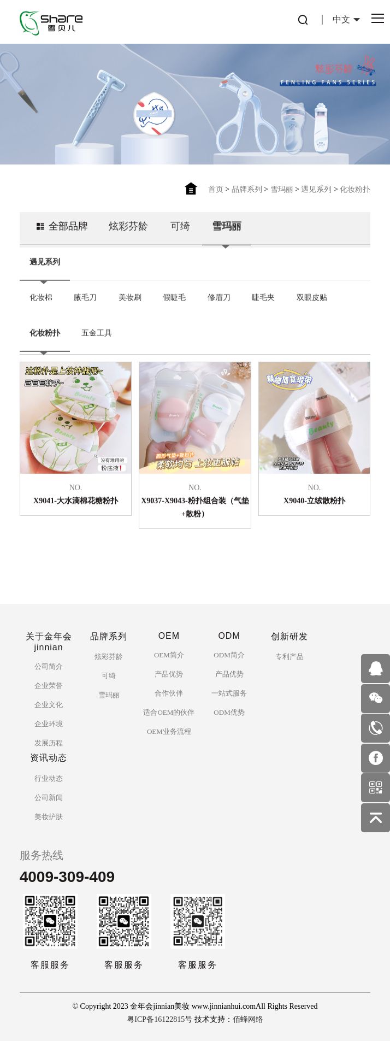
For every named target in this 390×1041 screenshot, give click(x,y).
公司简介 (48, 666)
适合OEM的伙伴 (168, 712)
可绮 (180, 228)
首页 (215, 189)
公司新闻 (48, 797)
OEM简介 (169, 655)
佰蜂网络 (248, 1019)
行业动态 (48, 778)
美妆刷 (130, 300)
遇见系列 (316, 189)
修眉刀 (219, 300)
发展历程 (48, 743)
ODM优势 (229, 712)
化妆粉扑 (355, 189)
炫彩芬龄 (128, 228)
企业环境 (48, 724)
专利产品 (289, 656)
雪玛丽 (281, 189)
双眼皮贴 (312, 300)
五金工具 (96, 335)
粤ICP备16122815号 (159, 1019)
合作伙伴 (169, 693)
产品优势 (169, 674)
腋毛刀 (85, 300)
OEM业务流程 (169, 731)
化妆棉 (40, 300)
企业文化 (48, 705)
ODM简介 (229, 655)
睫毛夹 (263, 300)
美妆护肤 (48, 817)
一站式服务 (229, 693)
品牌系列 (247, 189)
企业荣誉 (48, 685)
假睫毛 (174, 300)
